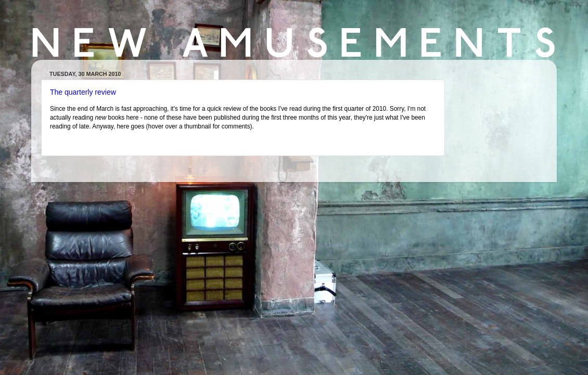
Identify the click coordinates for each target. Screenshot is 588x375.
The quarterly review (83, 92)
